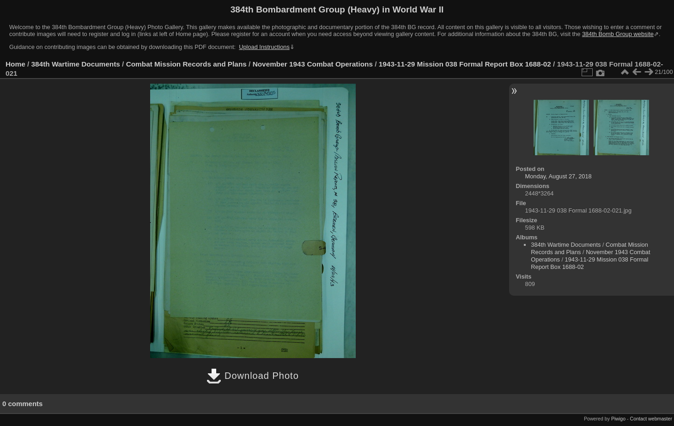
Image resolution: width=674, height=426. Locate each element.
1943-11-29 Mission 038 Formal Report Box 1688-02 (465, 64)
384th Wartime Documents (75, 64)
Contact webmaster (651, 418)
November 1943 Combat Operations (313, 64)
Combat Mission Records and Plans (186, 64)
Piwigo (618, 418)
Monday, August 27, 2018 (558, 176)
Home (15, 64)
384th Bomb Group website (618, 33)
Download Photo (252, 376)
